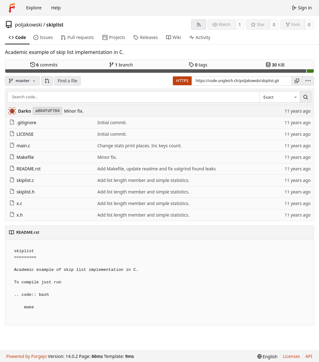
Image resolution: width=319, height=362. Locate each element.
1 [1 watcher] (240, 24)
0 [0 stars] (274, 24)
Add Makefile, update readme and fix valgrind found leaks (157, 169)
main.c (19, 146)
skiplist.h (22, 192)
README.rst (24, 169)
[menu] (308, 81)
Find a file (67, 81)
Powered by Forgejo (26, 356)
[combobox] (279, 97)
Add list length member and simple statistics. (143, 180)
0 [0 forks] (309, 24)
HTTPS (182, 80)
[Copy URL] (296, 81)
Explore (33, 8)
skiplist (55, 25)
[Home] (12, 7)
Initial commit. (112, 122)
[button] (47, 81)
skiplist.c (21, 180)
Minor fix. (73, 111)
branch (121, 65)
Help (56, 8)
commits (44, 65)
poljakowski (28, 25)
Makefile (21, 157)
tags (198, 65)
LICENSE (21, 134)
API (308, 356)
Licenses (291, 356)
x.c (15, 203)
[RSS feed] (198, 24)
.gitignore (22, 122)
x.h (16, 215)
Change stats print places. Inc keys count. (140, 146)
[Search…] (306, 97)
